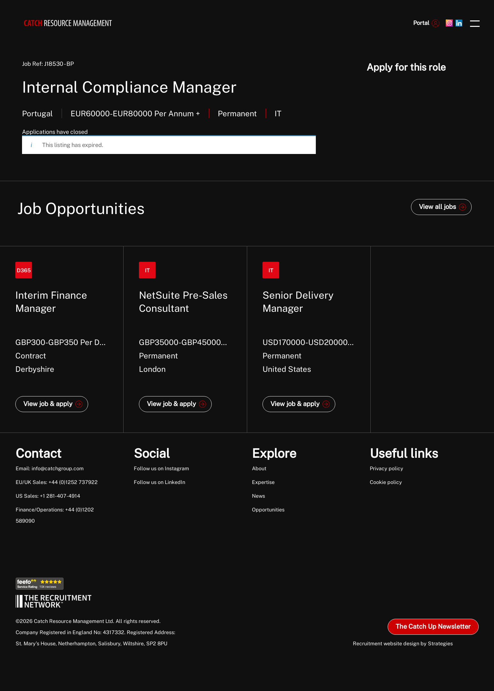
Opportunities (268, 510)
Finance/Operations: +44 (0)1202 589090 (55, 515)
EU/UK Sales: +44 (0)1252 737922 (57, 482)
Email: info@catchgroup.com (50, 468)
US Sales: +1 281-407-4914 (48, 496)
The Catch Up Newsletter (433, 626)
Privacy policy (386, 468)
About (259, 468)
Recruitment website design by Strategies (403, 644)
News (258, 496)
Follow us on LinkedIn (159, 482)
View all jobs (437, 207)
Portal (421, 22)
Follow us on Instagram (161, 468)
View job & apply (47, 404)
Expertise (263, 482)
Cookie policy (386, 482)
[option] (62, 339)
